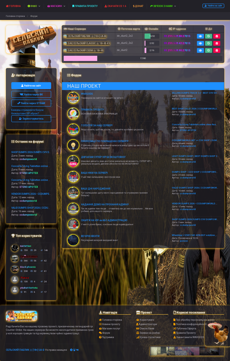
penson (184, 241)
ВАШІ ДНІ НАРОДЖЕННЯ (95, 188)
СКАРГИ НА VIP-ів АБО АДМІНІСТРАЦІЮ (104, 220)
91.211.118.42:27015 (177, 43)
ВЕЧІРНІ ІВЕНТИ (90, 236)
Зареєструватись (31, 118)
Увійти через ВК (31, 94)
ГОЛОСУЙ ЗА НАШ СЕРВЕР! (97, 125)
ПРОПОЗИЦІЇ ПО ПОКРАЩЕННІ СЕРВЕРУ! (105, 141)
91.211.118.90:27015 (177, 50)
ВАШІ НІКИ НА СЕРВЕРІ (94, 172)
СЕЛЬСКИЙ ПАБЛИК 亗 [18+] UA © (25, 349)
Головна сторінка (15, 16)
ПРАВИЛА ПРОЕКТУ (92, 109)
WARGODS (87, 93)
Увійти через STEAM (31, 103)
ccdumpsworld (188, 98)
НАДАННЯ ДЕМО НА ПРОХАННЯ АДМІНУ (105, 204)
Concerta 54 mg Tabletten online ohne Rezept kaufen (199, 124)
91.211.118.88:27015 (177, 36)
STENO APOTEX (188, 130)
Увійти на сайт (213, 6)
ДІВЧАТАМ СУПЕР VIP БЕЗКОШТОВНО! (103, 157)
